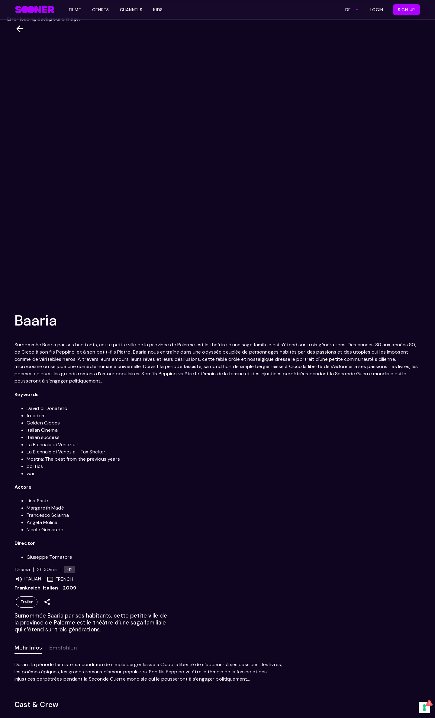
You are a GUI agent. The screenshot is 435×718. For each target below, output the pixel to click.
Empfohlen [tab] (63, 646)
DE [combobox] (348, 9)
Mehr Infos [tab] (28, 646)
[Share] (47, 602)
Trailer (26, 602)
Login (377, 9)
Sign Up (406, 9)
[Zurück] (17, 29)
